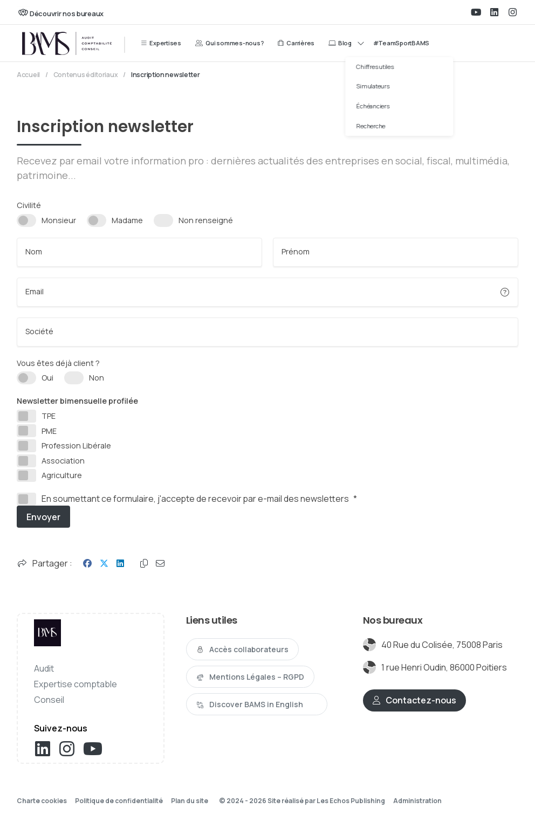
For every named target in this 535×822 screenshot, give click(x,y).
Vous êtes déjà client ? (58, 363)
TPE (49, 416)
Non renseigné (206, 220)
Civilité (29, 205)
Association (63, 460)
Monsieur (59, 220)
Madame (127, 220)
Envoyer (43, 517)
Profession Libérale (76, 445)
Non (96, 377)
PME (49, 431)
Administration (417, 800)
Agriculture (62, 475)
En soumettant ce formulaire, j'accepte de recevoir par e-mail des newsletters (199, 499)
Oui (47, 377)
